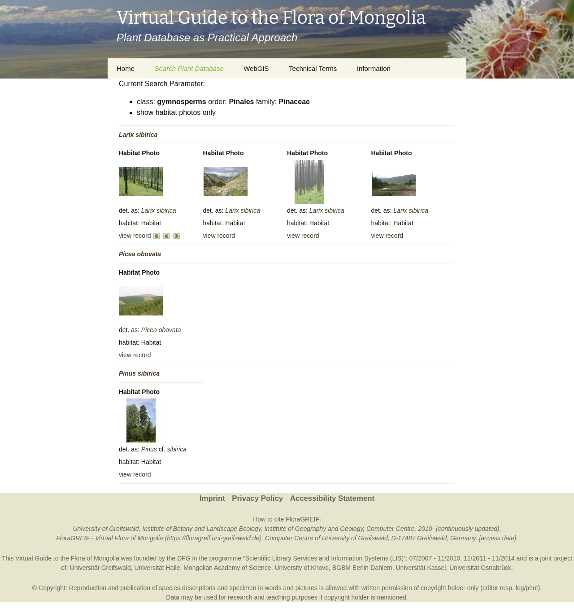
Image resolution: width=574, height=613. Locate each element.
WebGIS (256, 68)
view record (135, 235)
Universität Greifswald (100, 567)
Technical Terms (313, 68)
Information (374, 68)
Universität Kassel (421, 567)
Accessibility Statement (332, 498)
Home (126, 68)
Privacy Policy (257, 498)
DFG (184, 558)
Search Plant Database (188, 68)
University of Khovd (301, 567)
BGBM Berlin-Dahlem (362, 567)
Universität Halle (157, 567)
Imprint (212, 498)
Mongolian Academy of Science (227, 567)
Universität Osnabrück (480, 567)
